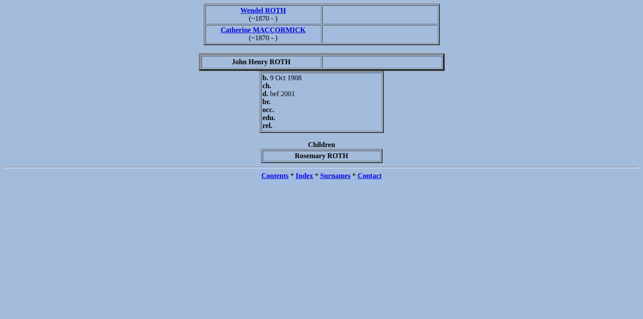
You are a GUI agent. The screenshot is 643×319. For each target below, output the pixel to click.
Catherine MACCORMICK (263, 30)
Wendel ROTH (263, 10)
